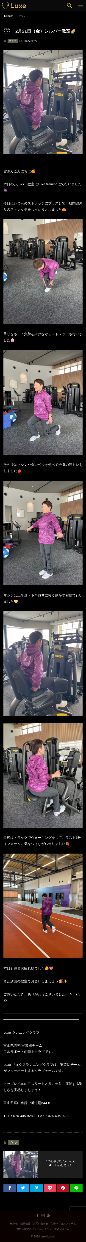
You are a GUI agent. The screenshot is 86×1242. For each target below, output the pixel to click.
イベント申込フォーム (56, 1228)
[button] (69, 5)
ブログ (12, 41)
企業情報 (25, 1223)
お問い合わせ (40, 1223)
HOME (14, 1223)
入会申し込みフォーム (63, 1223)
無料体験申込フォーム (29, 1228)
